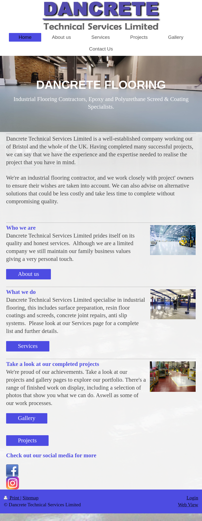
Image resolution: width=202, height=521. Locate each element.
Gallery (26, 418)
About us (28, 274)
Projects (27, 440)
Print (12, 497)
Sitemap (31, 497)
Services (28, 346)
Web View (188, 504)
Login (192, 497)
